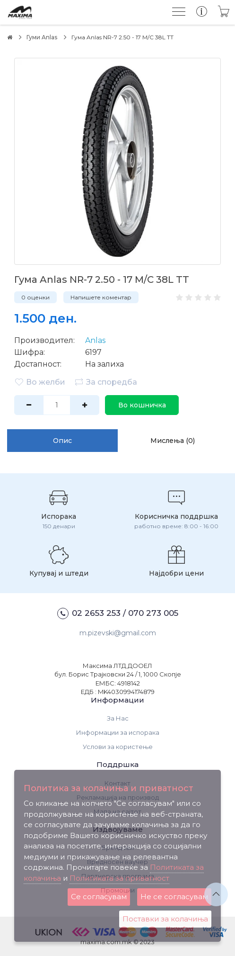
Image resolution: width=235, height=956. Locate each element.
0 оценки (35, 297)
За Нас (118, 718)
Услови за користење (118, 746)
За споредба (105, 382)
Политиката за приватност (119, 878)
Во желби (39, 382)
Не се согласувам (174, 896)
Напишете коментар (100, 297)
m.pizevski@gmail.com (117, 633)
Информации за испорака (117, 732)
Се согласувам (99, 896)
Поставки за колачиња (165, 918)
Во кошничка (142, 405)
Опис (62, 440)
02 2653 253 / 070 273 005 (117, 613)
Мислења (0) (172, 440)
